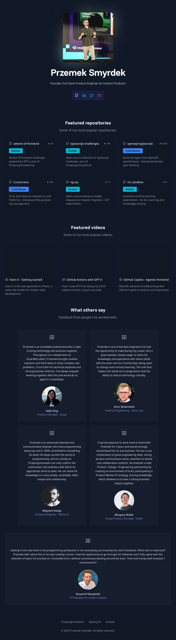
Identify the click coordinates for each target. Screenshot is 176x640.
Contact (110, 622)
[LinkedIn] (84, 95)
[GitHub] (77, 95)
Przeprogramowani (72, 622)
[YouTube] (99, 95)
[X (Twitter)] (92, 95)
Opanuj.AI (95, 622)
